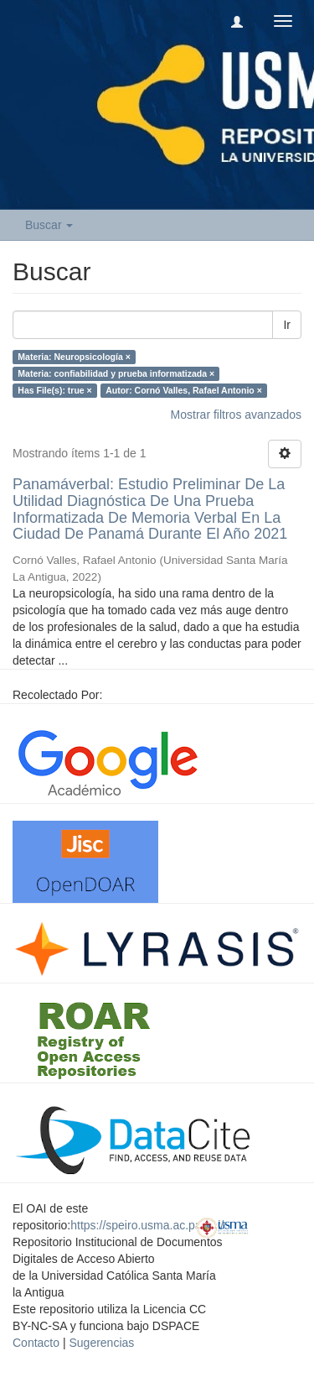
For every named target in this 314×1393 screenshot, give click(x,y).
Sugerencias (101, 1342)
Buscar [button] (49, 225)
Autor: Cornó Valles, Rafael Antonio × (184, 390)
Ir (287, 324)
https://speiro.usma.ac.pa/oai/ (147, 1225)
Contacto (36, 1342)
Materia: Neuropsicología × (74, 357)
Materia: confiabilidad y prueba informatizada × (116, 373)
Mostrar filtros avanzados (236, 414)
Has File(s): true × (54, 390)
